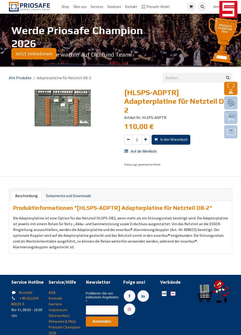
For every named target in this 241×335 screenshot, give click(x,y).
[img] (230, 88)
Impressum (58, 309)
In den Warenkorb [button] (171, 139)
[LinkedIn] (143, 296)
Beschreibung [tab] (26, 195)
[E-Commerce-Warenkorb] (191, 7)
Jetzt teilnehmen (33, 53)
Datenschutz (59, 315)
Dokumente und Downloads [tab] (68, 195)
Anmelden (102, 321)
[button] (202, 7)
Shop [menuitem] (65, 6)
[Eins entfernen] (128, 140)
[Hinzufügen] (146, 140)
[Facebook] (129, 296)
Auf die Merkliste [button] (140, 151)
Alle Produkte (20, 77)
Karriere (55, 304)
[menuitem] (80, 7)
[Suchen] (227, 78)
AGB (52, 292)
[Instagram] (129, 309)
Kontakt (26, 292)
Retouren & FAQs (62, 321)
